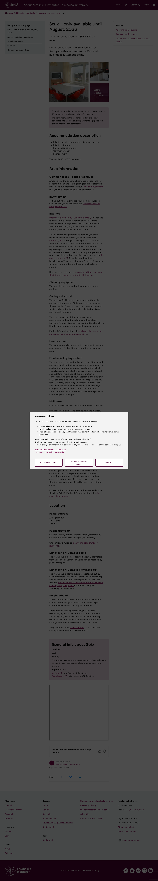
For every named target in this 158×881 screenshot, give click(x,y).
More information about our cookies (50, 449)
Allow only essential (49, 462)
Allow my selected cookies (79, 462)
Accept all (109, 462)
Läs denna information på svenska (49, 452)
